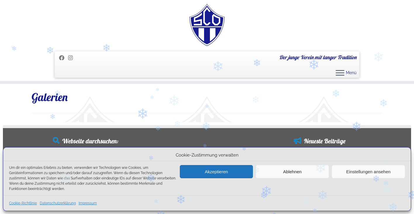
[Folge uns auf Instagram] (72, 58)
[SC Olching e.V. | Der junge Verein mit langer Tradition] (207, 25)
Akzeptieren (216, 171)
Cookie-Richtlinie (23, 203)
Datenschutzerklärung (58, 203)
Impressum (88, 203)
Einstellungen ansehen (368, 171)
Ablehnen (292, 171)
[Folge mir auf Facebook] (63, 58)
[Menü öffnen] (340, 73)
